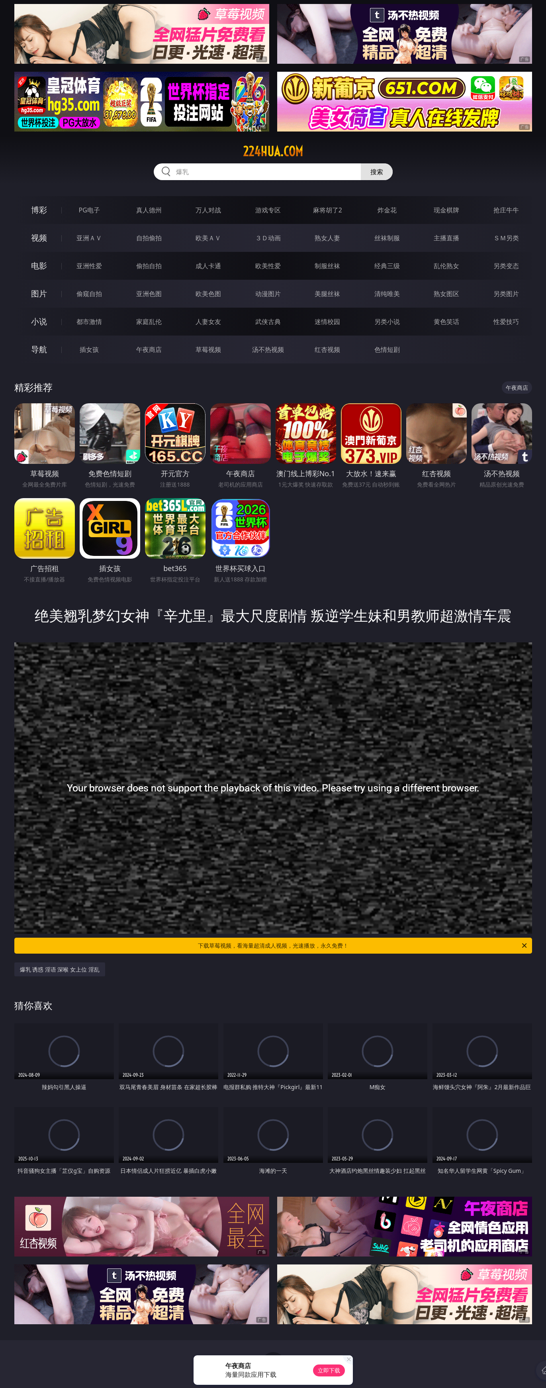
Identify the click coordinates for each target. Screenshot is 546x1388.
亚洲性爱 (89, 265)
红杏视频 (327, 349)
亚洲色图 (149, 293)
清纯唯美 (387, 293)
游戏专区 (268, 210)
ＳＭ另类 (506, 238)
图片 (39, 293)
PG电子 (89, 210)
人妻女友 (208, 321)
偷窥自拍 (89, 293)
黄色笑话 (446, 321)
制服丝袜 (327, 265)
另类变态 (506, 265)
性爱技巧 (506, 321)
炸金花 (387, 210)
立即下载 (329, 1370)
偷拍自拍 (149, 265)
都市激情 (89, 321)
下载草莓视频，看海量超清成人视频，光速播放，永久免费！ (363, 945)
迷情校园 (327, 321)
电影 (39, 265)
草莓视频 (208, 349)
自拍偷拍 (149, 238)
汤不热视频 (268, 349)
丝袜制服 (387, 238)
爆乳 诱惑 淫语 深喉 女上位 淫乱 (60, 969)
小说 (39, 321)
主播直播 (446, 238)
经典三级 (387, 265)
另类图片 (506, 293)
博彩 (39, 209)
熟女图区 (446, 293)
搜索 (376, 171)
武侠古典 (268, 321)
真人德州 (149, 210)
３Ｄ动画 (268, 238)
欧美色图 (208, 293)
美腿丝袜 (327, 293)
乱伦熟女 (446, 265)
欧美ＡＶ (208, 238)
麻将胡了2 (327, 210)
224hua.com (273, 151)
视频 (39, 237)
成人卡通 (208, 265)
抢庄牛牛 (506, 210)
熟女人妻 (327, 238)
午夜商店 (149, 349)
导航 (39, 349)
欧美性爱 (268, 265)
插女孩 (89, 349)
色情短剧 (387, 349)
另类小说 (387, 321)
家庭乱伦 (149, 321)
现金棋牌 (446, 210)
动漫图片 (268, 293)
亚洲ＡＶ (89, 238)
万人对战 (208, 210)
